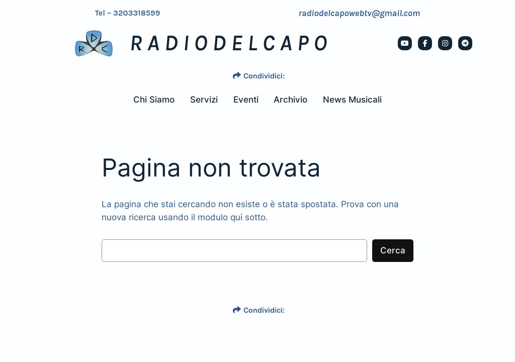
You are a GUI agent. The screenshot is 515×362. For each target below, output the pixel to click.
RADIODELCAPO (230, 43)
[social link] (405, 43)
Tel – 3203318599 (127, 13)
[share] (236, 75)
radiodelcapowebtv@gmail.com (359, 13)
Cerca (392, 250)
